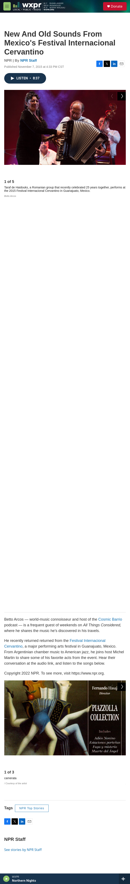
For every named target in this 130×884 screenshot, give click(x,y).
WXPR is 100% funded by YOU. (42, 715)
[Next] (121, 171)
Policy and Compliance (23, 812)
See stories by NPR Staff (23, 423)
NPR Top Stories (31, 382)
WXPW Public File (20, 803)
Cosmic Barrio (110, 207)
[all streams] (124, 878)
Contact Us (15, 821)
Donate (116, 6)
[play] (6, 879)
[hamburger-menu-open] (7, 6)
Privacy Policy (17, 830)
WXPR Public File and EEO (26, 794)
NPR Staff (28, 61)
